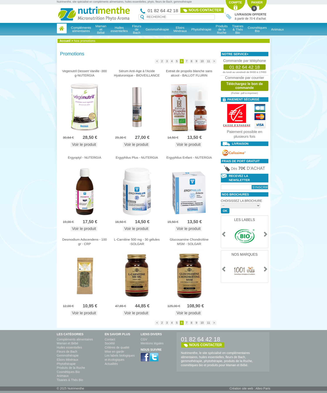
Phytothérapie (66, 364)
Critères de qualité (117, 347)
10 (202, 61)
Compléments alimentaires (75, 339)
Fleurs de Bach (67, 351)
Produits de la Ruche (222, 29)
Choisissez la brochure (241, 200)
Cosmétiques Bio (68, 372)
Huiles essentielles (69, 347)
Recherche (142, 17)
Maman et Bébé (67, 343)
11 (208, 61)
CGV (144, 339)
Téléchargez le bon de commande (244, 86)
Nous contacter (205, 10)
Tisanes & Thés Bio (70, 380)
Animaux (277, 29)
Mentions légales (152, 343)
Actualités (111, 364)
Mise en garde (114, 351)
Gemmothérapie (68, 355)
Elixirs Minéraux (180, 29)
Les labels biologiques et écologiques (120, 357)
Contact (110, 339)
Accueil (65, 41)
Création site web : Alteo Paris (250, 388)
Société (110, 343)
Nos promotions (84, 41)
